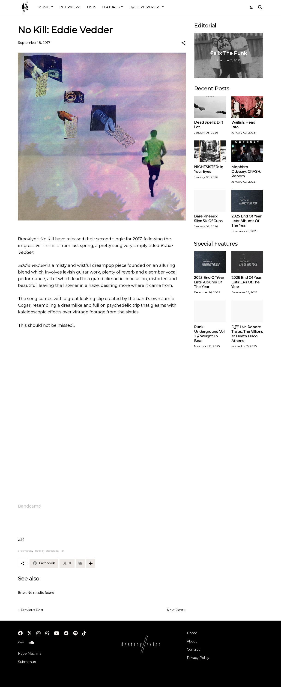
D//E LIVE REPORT (145, 7)
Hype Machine (30, 653)
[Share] (183, 43)
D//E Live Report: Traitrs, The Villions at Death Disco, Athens (247, 334)
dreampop (25, 550)
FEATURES (111, 7)
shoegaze (52, 550)
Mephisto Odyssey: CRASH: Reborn (246, 171)
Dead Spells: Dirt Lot (208, 124)
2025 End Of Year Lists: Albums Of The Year (246, 221)
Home (192, 633)
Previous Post (32, 610)
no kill (39, 550)
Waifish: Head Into (243, 124)
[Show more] (90, 563)
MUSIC (44, 7)
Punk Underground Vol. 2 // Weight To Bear (209, 334)
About (192, 641)
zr (62, 550)
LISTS (91, 7)
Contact (193, 649)
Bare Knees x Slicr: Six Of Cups (208, 218)
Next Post (175, 610)
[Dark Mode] (251, 7)
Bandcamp (29, 506)
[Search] (259, 7)
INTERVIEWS (70, 7)
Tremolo (50, 245)
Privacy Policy (198, 658)
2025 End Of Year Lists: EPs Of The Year (246, 282)
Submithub (27, 662)
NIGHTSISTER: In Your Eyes (208, 169)
